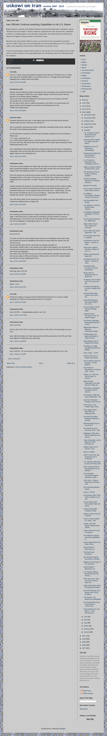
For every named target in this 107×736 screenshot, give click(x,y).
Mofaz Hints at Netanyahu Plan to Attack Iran (91, 274)
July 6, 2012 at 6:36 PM (18, 274)
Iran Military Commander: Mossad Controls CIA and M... (92, 195)
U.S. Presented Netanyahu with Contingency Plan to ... (92, 162)
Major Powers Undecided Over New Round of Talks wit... (92, 383)
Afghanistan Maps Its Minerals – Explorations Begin (91, 329)
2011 (84, 636)
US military (35, 63)
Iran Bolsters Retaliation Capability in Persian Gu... (92, 214)
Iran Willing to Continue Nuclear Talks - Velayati (92, 207)
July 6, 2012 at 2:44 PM (18, 156)
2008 (84, 645)
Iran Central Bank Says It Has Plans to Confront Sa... (92, 604)
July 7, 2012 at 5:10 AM (18, 302)
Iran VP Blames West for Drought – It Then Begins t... (92, 362)
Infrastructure (86, 86)
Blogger (63, 728)
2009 (84, 642)
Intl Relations (86, 78)
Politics (84, 75)
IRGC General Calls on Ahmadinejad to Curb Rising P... (92, 468)
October (87, 121)
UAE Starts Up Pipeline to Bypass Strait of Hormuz (92, 390)
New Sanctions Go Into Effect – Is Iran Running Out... (92, 611)
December (88, 115)
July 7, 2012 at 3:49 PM (18, 341)
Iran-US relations (17, 63)
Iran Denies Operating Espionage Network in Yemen (92, 322)
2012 (84, 112)
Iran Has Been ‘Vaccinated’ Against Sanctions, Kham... (91, 475)
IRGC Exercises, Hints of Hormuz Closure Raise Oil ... (91, 580)
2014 (84, 106)
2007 (84, 648)
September (88, 124)
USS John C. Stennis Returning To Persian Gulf (91, 482)
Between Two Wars (90, 185)
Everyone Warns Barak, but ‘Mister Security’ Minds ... (92, 141)
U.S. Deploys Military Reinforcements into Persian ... (91, 574)
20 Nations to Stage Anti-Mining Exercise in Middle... (92, 348)
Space (84, 67)
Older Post (71, 363)
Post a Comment (14, 359)
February (87, 629)
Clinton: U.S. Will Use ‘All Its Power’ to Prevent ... (91, 376)
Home (41, 363)
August (86, 127)
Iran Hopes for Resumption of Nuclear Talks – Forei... (92, 369)
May (85, 620)
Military (84, 62)
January (87, 632)
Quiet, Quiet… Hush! (91, 353)
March (86, 626)
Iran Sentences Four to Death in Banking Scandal (91, 173)
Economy (85, 81)
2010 (84, 639)
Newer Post (11, 363)
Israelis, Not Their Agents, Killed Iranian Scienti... (92, 525)
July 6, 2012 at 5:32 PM (18, 204)
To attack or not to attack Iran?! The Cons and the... (92, 281)
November (88, 118)
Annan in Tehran (89, 492)
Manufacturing (87, 89)
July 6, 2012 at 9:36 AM (18, 82)
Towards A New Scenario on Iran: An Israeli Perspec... (91, 315)
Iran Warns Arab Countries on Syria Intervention (91, 268)
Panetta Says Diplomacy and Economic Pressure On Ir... (92, 155)
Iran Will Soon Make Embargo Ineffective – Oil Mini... (92, 418)
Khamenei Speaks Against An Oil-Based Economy (92, 180)
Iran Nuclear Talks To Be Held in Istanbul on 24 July (92, 497)
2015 (84, 103)
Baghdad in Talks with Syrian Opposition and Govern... (92, 435)
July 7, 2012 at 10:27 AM (18, 315)
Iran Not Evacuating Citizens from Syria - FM (91, 295)
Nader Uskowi (88, 693)
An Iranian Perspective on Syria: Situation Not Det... (92, 288)
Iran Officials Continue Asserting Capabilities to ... (92, 537)
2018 (84, 100)
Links (83, 91)
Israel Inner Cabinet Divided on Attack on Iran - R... (91, 249)
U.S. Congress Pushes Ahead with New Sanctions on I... (91, 134)
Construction (86, 83)
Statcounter (84, 709)
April (86, 623)
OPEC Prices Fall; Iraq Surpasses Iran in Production (91, 457)
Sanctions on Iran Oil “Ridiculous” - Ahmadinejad (91, 148)
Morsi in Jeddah (89, 452)
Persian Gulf (27, 63)
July (85, 130)
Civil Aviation (86, 73)
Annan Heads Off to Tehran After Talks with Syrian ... (92, 504)
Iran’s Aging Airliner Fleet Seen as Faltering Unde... (90, 411)
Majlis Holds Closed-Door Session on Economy (91, 225)
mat (11, 72)
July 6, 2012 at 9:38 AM (18, 110)
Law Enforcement (88, 70)
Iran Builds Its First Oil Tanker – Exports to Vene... (91, 242)
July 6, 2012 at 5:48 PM (18, 224)
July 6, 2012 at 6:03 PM (18, 261)
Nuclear (84, 65)
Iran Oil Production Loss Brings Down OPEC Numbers (92, 592)
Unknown (13, 117)
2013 (84, 109)
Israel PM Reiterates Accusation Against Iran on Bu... (91, 302)
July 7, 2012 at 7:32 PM (18, 354)
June (86, 617)
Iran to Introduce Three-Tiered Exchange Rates (92, 309)
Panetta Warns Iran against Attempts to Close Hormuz (91, 336)
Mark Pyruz (87, 691)
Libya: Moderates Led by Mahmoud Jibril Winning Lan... (92, 442)
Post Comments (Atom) (24, 367)
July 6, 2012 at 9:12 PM (18, 287)
